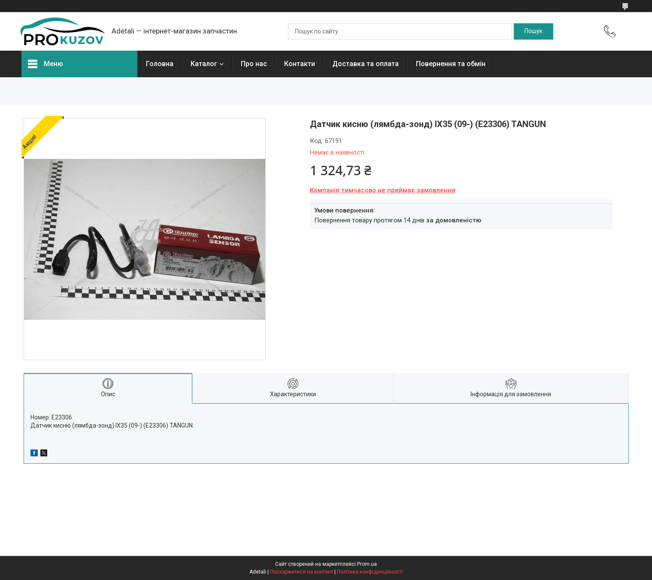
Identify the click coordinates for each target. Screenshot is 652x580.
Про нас (254, 64)
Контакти (299, 64)
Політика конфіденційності (370, 572)
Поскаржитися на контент (301, 572)
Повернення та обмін (450, 64)
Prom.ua (367, 564)
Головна (159, 64)
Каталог (204, 64)
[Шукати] (533, 31)
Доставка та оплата (365, 64)
